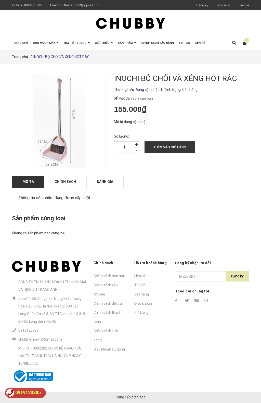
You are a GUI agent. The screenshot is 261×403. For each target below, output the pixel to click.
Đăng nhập (223, 5)
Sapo (141, 397)
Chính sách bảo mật (109, 276)
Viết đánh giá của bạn (135, 98)
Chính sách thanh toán (107, 317)
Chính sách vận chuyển (106, 289)
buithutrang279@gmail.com (80, 5)
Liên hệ (244, 5)
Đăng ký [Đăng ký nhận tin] (237, 276)
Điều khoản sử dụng (109, 349)
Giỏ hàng (141, 313)
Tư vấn (140, 285)
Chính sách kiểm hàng (107, 335)
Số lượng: (121, 136)
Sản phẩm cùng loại (39, 218)
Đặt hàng (141, 294)
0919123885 (33, 5)
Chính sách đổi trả (108, 303)
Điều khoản (143, 303)
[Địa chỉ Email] (212, 276)
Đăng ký (202, 5)
